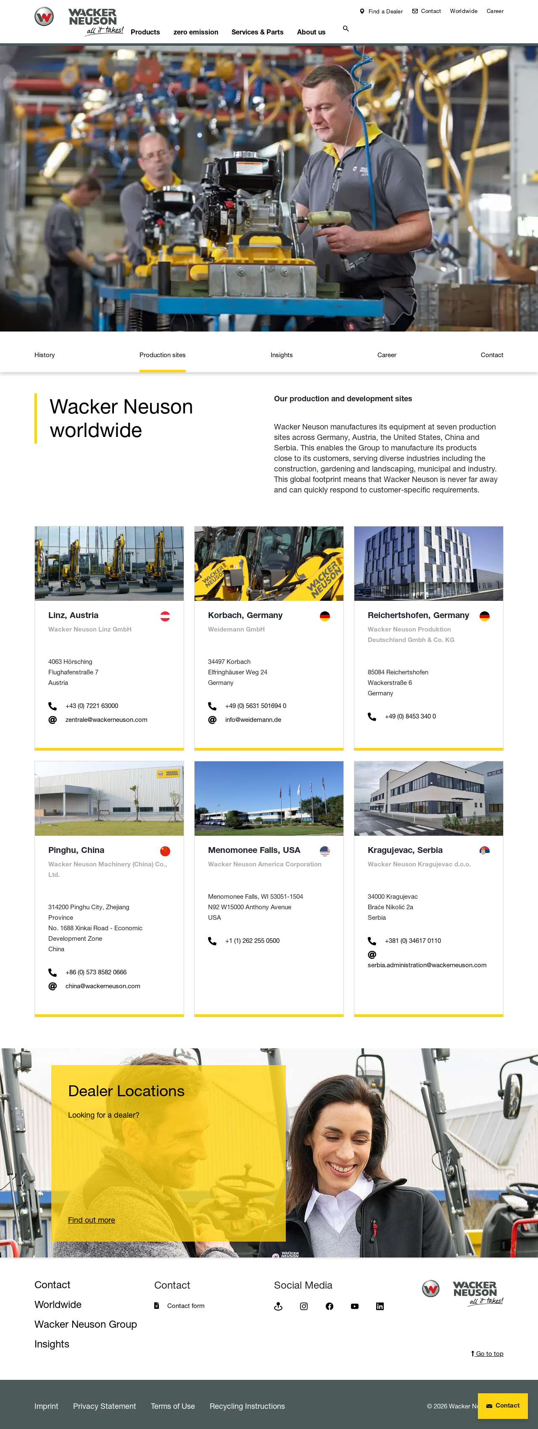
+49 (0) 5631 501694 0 (247, 703)
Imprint (46, 1403)
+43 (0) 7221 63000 (83, 703)
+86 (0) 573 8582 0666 (87, 969)
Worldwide (463, 11)
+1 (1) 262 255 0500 (244, 938)
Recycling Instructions (247, 1403)
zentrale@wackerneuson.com (98, 717)
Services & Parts (281, 28)
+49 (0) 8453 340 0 (402, 713)
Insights (282, 352)
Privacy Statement (104, 1403)
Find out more (91, 1216)
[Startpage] (85, 22)
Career (495, 11)
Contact (430, 11)
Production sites (163, 352)
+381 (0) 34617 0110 (404, 938)
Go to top (487, 1351)
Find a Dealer (385, 11)
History (44, 352)
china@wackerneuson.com (94, 983)
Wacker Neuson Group (85, 1321)
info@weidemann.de (244, 717)
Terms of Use (173, 1403)
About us (339, 28)
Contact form (186, 1303)
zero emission (215, 28)
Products (160, 28)
